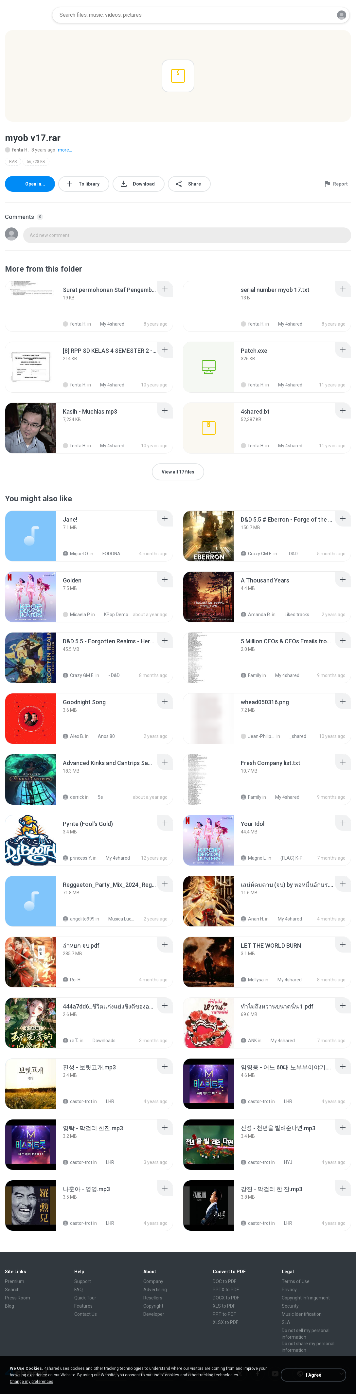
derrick (73, 797)
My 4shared (283, 675)
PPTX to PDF (226, 1289)
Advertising (155, 1289)
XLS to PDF (224, 1306)
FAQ (78, 1289)
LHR (106, 1101)
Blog (9, 1306)
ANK (249, 1040)
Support (82, 1281)
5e (97, 797)
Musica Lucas (118, 918)
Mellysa (252, 979)
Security (290, 1306)
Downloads (100, 1040)
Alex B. (73, 736)
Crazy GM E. (257, 553)
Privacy (289, 1289)
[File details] (30, 306)
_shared (294, 736)
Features (83, 1306)
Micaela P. (76, 614)
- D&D (288, 553)
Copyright (153, 1306)
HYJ (284, 1162)
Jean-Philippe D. (258, 736)
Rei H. (72, 979)
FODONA (107, 553)
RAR (13, 161)
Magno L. (254, 858)
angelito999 (79, 918)
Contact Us (85, 1314)
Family (251, 675)
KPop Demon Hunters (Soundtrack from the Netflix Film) (114, 614)
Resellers (152, 1297)
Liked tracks (293, 614)
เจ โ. (71, 1040)
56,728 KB (36, 161)
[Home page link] (26, 15)
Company (153, 1281)
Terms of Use (296, 1281)
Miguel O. (76, 553)
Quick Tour (85, 1297)
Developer (153, 1314)
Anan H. (252, 918)
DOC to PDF (224, 1281)
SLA (286, 1322)
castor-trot (77, 1101)
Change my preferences (31, 1381)
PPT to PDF (224, 1314)
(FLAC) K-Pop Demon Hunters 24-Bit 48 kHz (290, 858)
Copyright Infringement (306, 1297)
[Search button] (323, 15)
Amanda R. (256, 614)
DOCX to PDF (226, 1297)
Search (12, 1289)
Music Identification (302, 1314)
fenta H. (17, 149)
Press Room (17, 1297)
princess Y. (77, 858)
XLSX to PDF (225, 1322)
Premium (14, 1281)
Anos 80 (103, 736)
